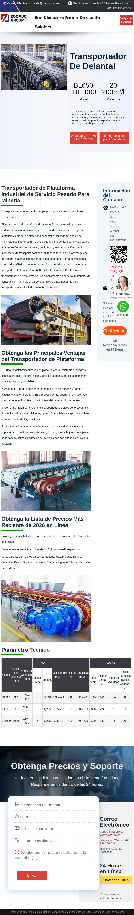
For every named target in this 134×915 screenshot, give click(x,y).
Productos (71, 17)
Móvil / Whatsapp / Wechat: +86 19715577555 (118, 231)
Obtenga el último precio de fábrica (114, 137)
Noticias (94, 17)
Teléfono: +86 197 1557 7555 (118, 212)
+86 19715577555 (114, 842)
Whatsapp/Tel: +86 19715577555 (83, 137)
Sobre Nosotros (54, 17)
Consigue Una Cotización (126, 19)
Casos (84, 17)
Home (38, 17)
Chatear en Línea (116, 880)
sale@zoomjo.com (46, 3)
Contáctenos (43, 26)
